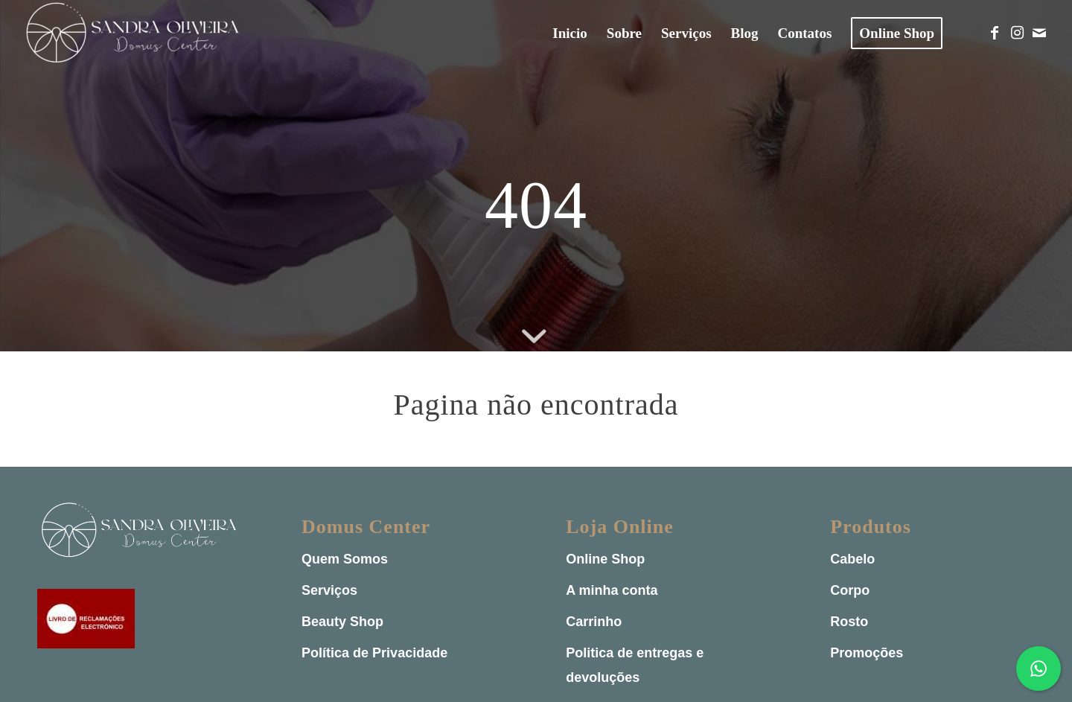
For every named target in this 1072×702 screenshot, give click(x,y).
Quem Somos (345, 559)
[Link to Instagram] (1017, 33)
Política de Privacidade (374, 652)
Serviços (329, 590)
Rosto (849, 621)
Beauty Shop (342, 621)
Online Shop (605, 559)
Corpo (850, 590)
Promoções (866, 652)
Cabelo (852, 559)
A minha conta (611, 590)
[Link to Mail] (1039, 33)
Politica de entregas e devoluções (635, 665)
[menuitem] (569, 33)
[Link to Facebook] (994, 33)
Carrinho (594, 621)
